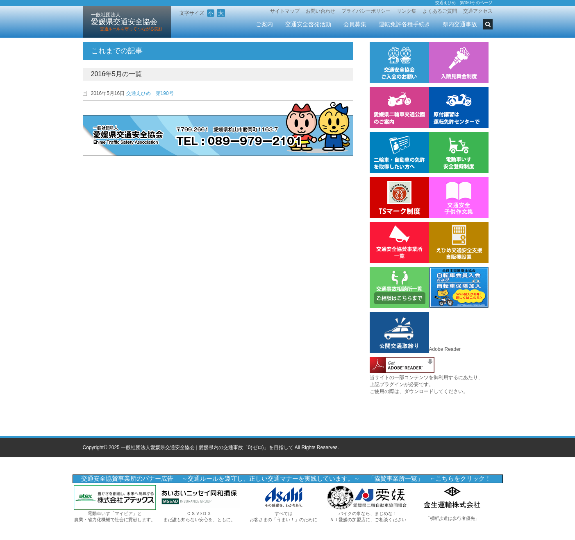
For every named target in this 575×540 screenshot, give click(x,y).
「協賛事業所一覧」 (395, 478)
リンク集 (406, 11)
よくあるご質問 (440, 11)
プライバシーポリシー (366, 11)
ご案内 (264, 24)
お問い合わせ (320, 11)
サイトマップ (285, 11)
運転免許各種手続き (404, 24)
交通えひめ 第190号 (150, 93)
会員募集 (354, 24)
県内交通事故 (460, 24)
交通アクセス (478, 11)
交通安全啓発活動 (308, 24)
